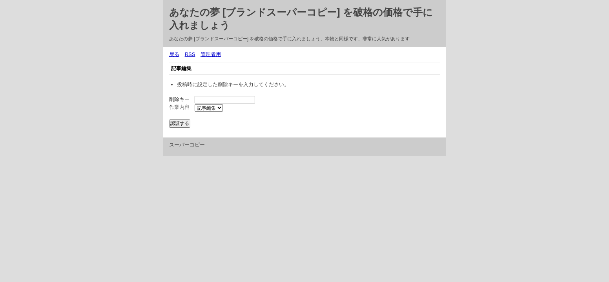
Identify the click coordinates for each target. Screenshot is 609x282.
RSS (190, 54)
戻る (174, 54)
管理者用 (211, 54)
